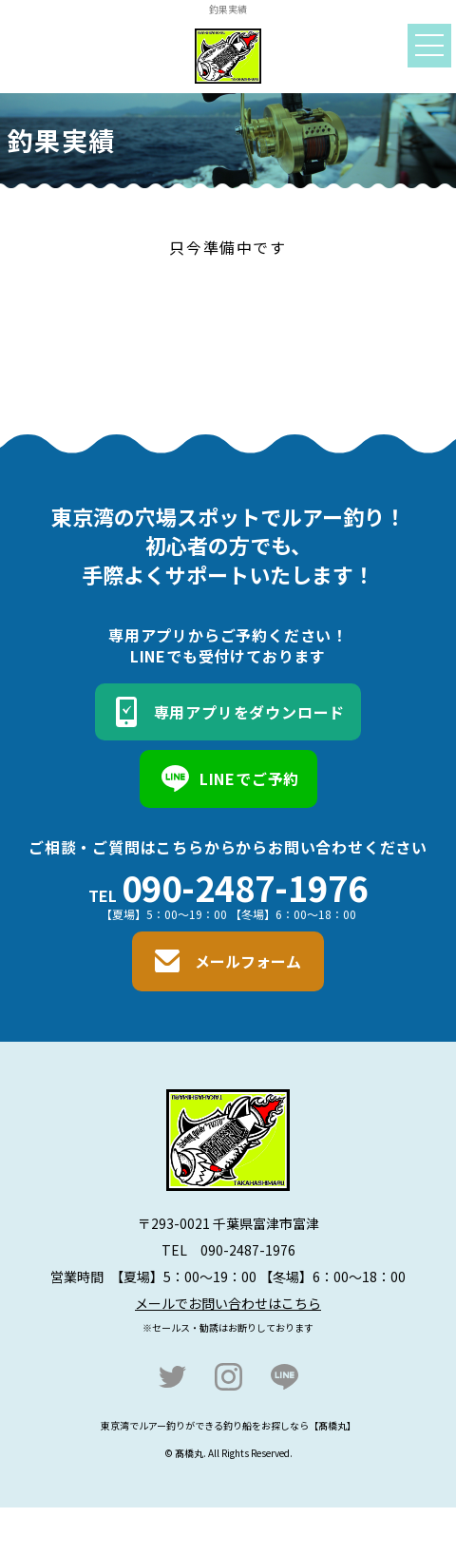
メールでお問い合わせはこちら (228, 1303)
